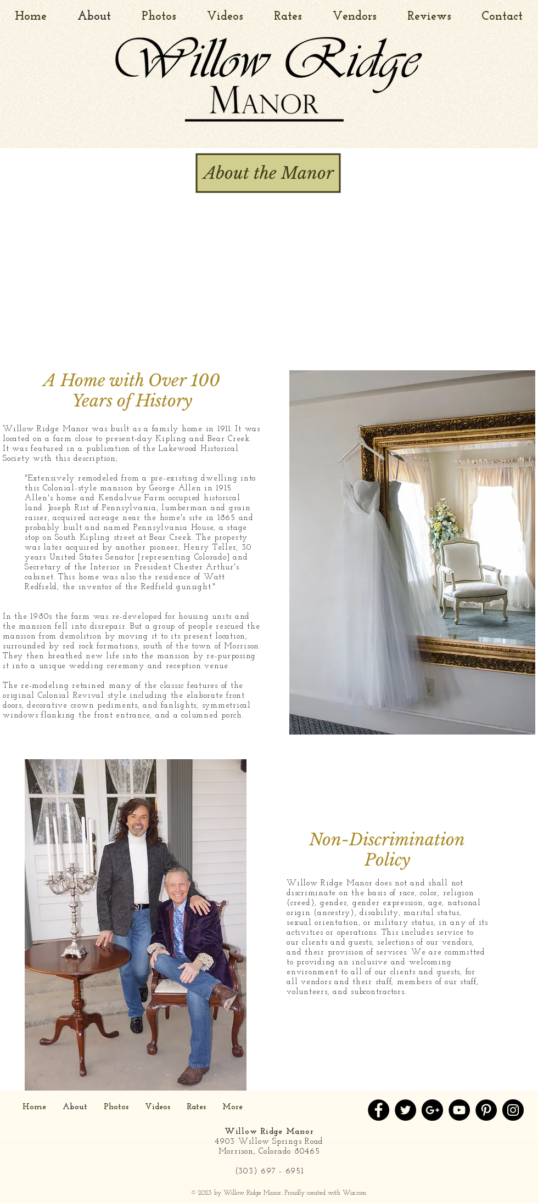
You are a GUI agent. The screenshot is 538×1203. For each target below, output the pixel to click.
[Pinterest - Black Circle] (486, 1110)
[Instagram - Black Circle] (513, 1110)
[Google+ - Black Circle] (432, 1110)
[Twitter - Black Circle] (405, 1110)
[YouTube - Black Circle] (459, 1110)
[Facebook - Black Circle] (378, 1110)
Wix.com (354, 1193)
